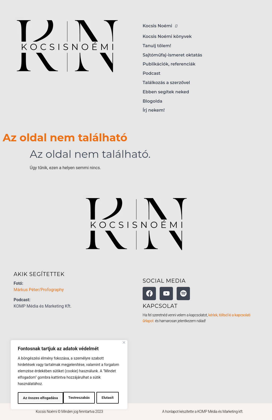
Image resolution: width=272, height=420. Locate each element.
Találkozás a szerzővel (166, 82)
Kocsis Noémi (161, 26)
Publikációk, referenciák (169, 64)
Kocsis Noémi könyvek (167, 36)
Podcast (151, 73)
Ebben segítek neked (166, 91)
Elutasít (62, 398)
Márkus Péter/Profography (39, 289)
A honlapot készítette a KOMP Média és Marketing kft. (202, 411)
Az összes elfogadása (97, 398)
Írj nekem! (154, 110)
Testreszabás (33, 398)
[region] (69, 375)
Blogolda (152, 101)
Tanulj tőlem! (157, 45)
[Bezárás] (124, 343)
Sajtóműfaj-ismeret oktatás (172, 55)
